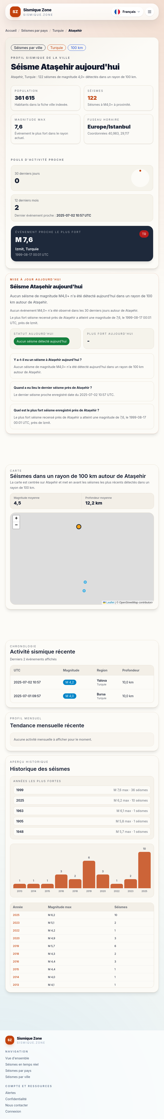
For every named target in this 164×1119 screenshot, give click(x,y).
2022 (16, 930)
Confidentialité (16, 1099)
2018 (16, 953)
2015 (16, 969)
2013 (16, 984)
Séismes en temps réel (22, 1064)
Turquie (58, 30)
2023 (16, 922)
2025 (16, 915)
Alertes (10, 1093)
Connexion (13, 1111)
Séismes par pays (34, 30)
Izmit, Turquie (27, 249)
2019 (16, 946)
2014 (16, 977)
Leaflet (108, 602)
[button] (16, 518)
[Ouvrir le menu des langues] (127, 12)
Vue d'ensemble (17, 1058)
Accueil (10, 30)
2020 (16, 938)
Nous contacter (16, 1105)
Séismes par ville (28, 47)
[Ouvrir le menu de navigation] (149, 11)
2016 (16, 961)
